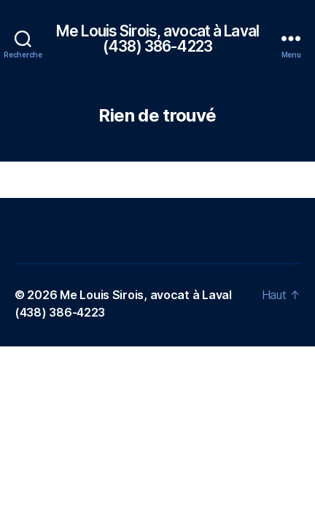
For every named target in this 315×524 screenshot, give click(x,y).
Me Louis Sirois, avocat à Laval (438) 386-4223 (157, 38)
